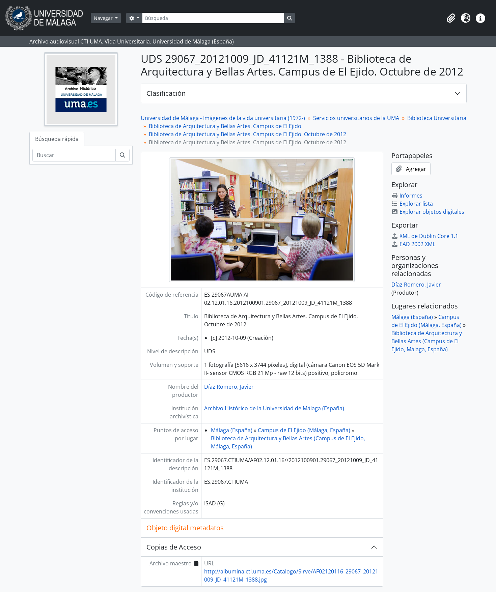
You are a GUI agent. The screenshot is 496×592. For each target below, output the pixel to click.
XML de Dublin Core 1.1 (424, 236)
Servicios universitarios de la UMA (356, 118)
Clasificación (166, 93)
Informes (406, 195)
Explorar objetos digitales (427, 211)
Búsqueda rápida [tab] (57, 139)
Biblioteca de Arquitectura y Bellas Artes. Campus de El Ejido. (226, 126)
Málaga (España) (231, 430)
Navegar (104, 18)
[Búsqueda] (213, 18)
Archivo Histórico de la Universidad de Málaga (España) (274, 408)
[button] (450, 18)
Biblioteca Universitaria (436, 118)
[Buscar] (74, 155)
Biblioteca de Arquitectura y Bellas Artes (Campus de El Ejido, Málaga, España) (426, 341)
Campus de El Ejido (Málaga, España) (304, 430)
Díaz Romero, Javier (229, 386)
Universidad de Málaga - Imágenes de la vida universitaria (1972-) (223, 118)
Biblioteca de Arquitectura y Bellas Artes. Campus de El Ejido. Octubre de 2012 (247, 134)
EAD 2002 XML (413, 244)
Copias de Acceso (173, 547)
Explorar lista (412, 203)
